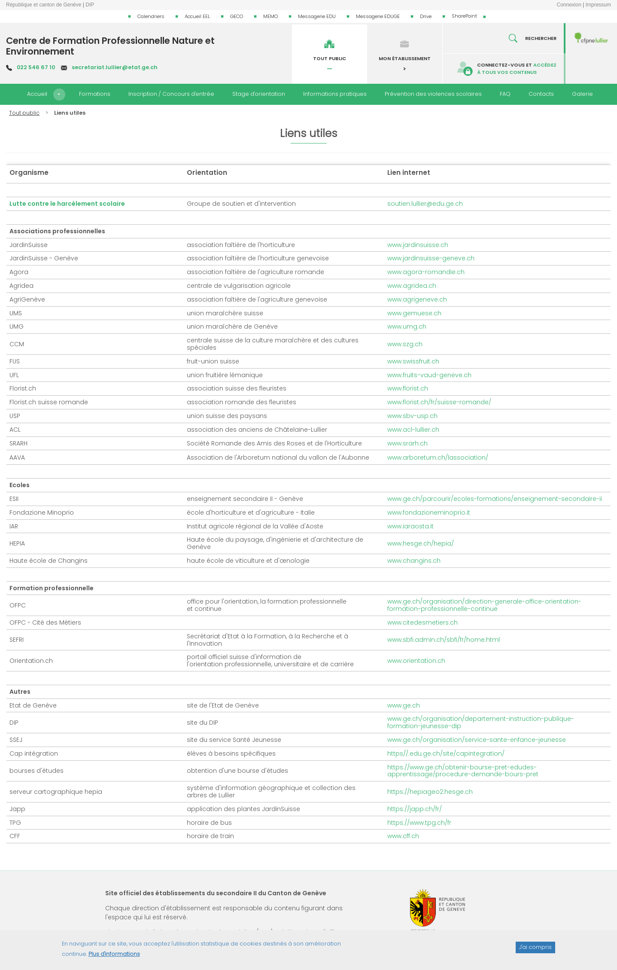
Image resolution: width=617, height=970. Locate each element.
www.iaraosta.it (410, 526)
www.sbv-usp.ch (412, 416)
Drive (426, 16)
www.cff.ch (403, 836)
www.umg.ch (406, 326)
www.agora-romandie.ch (426, 272)
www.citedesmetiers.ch (422, 622)
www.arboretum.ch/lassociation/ (437, 457)
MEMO (270, 16)
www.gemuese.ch (414, 313)
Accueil (37, 94)
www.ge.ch (403, 705)
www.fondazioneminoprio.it (428, 512)
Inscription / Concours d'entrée (171, 94)
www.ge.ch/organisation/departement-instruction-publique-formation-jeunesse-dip (480, 722)
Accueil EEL (197, 16)
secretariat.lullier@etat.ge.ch (115, 67)
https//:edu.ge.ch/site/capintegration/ (446, 753)
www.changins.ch (414, 560)
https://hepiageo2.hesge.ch (430, 791)
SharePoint (464, 15)
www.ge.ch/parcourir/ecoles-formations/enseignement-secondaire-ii (494, 498)
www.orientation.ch (416, 660)
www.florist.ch (407, 388)
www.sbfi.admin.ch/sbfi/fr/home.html (443, 639)
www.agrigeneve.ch (417, 299)
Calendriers (150, 16)
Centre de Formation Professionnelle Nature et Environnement (110, 46)
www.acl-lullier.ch (413, 429)
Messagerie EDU (317, 16)
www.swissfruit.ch (413, 361)
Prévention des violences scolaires (433, 94)
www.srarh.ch (407, 443)
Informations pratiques (335, 94)
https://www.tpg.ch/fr (419, 822)
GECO (236, 16)
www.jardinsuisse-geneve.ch (430, 258)
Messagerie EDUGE (378, 16)
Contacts (541, 94)
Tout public (24, 112)
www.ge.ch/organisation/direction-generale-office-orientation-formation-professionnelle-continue (484, 605)
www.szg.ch (404, 344)
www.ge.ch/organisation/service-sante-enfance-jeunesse (476, 739)
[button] (59, 94)
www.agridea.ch (411, 285)
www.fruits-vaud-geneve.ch (429, 375)
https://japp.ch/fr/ (414, 809)
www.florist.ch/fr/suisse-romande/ (439, 402)
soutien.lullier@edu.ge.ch (425, 203)
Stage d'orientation (258, 94)
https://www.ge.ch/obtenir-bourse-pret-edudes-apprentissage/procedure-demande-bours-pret (462, 771)
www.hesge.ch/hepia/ (420, 543)
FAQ (505, 94)
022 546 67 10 (36, 67)
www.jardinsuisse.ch (417, 245)
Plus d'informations (114, 957)
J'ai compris (535, 950)
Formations (94, 94)
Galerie (582, 94)
